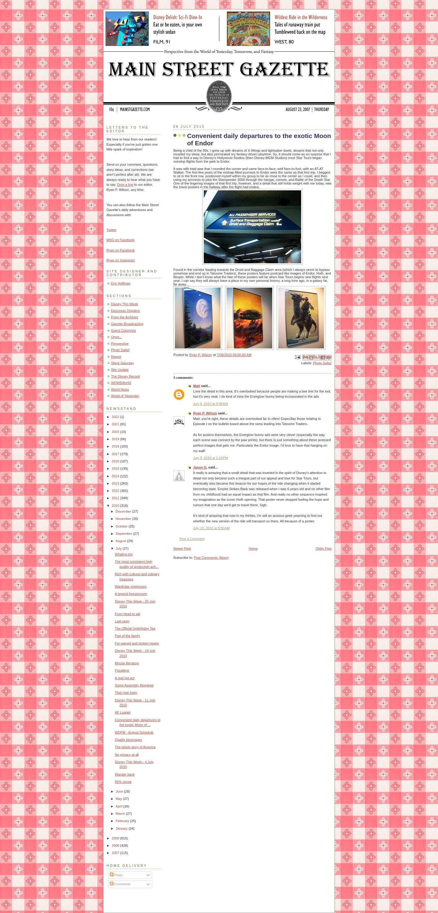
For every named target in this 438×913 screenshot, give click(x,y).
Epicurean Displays (125, 311)
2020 (116, 432)
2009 (116, 838)
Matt (196, 386)
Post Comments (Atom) (211, 557)
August (121, 541)
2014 (116, 476)
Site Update (120, 370)
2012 (116, 491)
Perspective (120, 343)
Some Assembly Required (134, 685)
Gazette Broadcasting (127, 324)
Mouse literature (127, 663)
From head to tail (127, 614)
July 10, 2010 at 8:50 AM (211, 528)
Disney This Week (124, 304)
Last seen (122, 621)
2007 (116, 853)
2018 (116, 446)
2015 (116, 468)
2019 (116, 439)
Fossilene (122, 670)
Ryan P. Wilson (205, 413)
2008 (116, 845)
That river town (126, 692)
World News (120, 389)
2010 (116, 505)
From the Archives (124, 317)
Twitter (111, 230)
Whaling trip (124, 554)
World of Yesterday (125, 396)
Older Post (324, 548)
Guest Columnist (123, 330)
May (119, 799)
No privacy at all (127, 754)
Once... (116, 337)
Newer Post (182, 548)
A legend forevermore (131, 594)
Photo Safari (322, 363)
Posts (116, 875)
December (124, 511)
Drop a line (125, 184)
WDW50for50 (121, 383)
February (123, 821)
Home (253, 548)
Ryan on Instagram (120, 260)
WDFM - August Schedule (134, 732)
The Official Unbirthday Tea (135, 628)
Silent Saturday (122, 363)
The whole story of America (135, 747)
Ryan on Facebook (120, 250)
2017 (116, 454)
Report (116, 356)
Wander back (125, 774)
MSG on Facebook (120, 240)
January (122, 828)
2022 (116, 417)
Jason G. (200, 467)
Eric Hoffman (120, 283)
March (121, 813)
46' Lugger (123, 712)
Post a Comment (191, 539)
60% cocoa (123, 781)
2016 (116, 461)
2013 (116, 483)
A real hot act (124, 678)
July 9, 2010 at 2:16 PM (210, 458)
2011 (116, 498)
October (122, 526)
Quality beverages (128, 740)
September (124, 533)
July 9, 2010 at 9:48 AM (210, 404)
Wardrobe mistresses (131, 586)
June (120, 791)
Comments (120, 884)
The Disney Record (125, 376)
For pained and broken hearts (137, 643)
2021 (116, 424)
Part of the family (127, 636)
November (124, 518)
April (119, 806)
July (119, 548)
